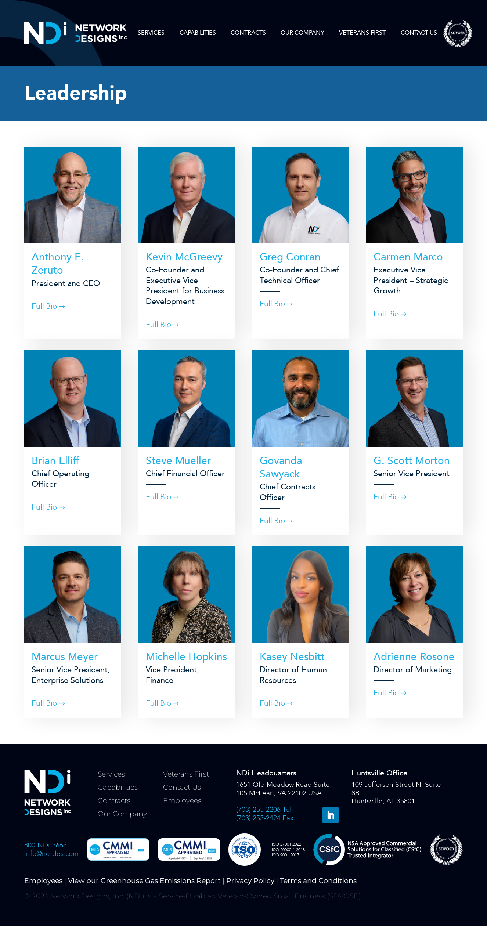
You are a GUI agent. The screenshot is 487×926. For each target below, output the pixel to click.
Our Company (302, 33)
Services (151, 33)
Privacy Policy (250, 880)
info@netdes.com (51, 853)
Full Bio (44, 306)
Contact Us (419, 33)
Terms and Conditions (318, 880)
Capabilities (198, 33)
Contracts (248, 33)
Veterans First (362, 33)
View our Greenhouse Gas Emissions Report (144, 880)
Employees (182, 800)
